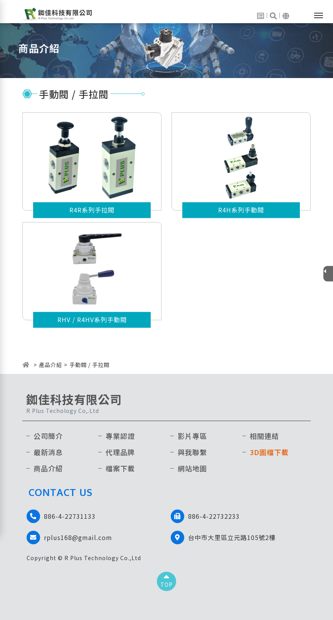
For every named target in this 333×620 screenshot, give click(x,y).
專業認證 (120, 436)
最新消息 (48, 452)
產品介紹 (50, 365)
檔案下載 (120, 468)
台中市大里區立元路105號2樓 (232, 537)
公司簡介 (48, 436)
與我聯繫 (192, 452)
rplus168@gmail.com (78, 537)
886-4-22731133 (70, 516)
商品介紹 (48, 468)
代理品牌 (120, 452)
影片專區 (192, 436)
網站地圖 (192, 468)
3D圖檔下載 (269, 452)
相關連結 (264, 436)
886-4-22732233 (214, 516)
